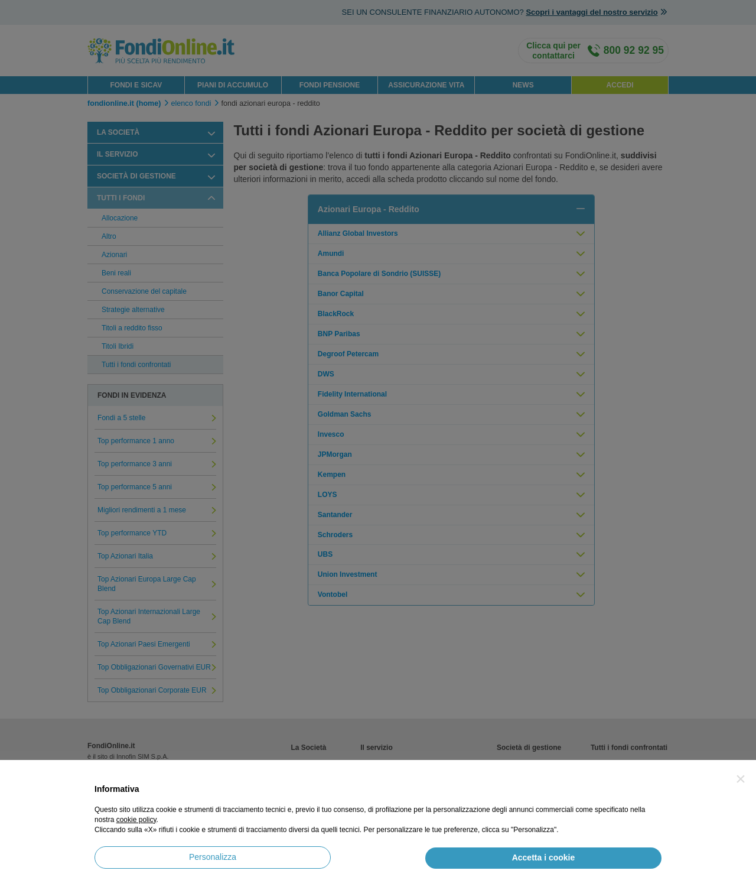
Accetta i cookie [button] (543, 857)
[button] (740, 778)
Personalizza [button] (212, 857)
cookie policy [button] (136, 820)
